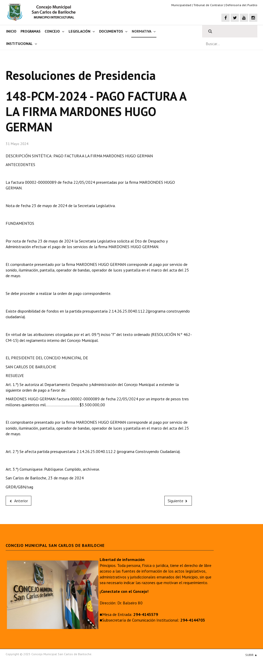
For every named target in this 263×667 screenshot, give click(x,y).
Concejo (52, 31)
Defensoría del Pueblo (241, 5)
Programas (31, 31)
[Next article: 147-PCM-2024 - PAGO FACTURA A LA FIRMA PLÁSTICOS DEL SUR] (178, 501)
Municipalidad (181, 5)
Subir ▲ (251, 655)
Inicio (11, 31)
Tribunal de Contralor (208, 5)
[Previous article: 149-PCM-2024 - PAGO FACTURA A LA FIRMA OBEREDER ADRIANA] (18, 501)
